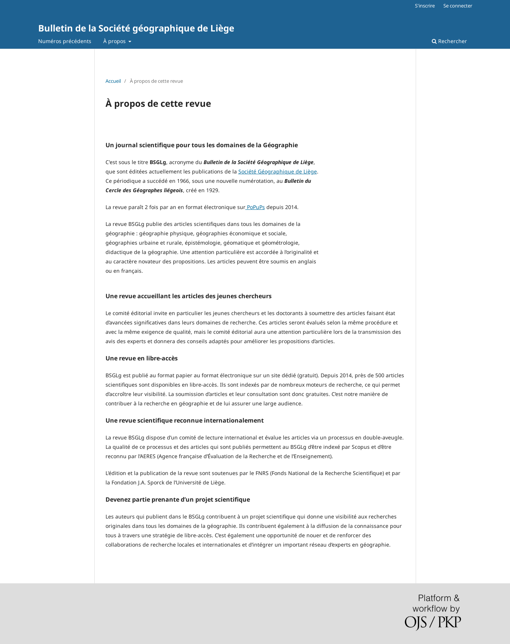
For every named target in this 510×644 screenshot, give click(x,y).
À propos (115, 41)
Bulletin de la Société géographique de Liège (136, 28)
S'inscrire (425, 5)
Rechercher (449, 41)
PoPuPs (255, 207)
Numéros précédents (64, 41)
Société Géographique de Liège (277, 171)
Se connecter (457, 5)
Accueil (113, 81)
